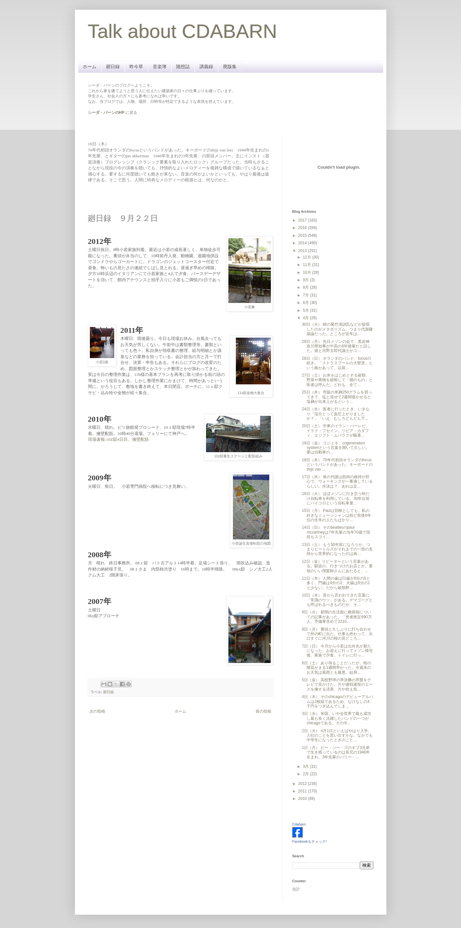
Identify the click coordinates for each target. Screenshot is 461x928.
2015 (303, 235)
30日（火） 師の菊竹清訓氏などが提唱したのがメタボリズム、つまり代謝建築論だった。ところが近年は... (337, 329)
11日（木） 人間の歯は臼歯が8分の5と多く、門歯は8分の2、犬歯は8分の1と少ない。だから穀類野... (336, 583)
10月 (307, 272)
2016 (303, 227)
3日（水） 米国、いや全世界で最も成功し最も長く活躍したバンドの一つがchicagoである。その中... (336, 718)
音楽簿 (159, 66)
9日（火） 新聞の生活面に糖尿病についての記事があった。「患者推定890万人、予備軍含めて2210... (336, 617)
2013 (303, 250)
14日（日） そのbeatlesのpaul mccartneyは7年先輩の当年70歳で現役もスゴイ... (336, 532)
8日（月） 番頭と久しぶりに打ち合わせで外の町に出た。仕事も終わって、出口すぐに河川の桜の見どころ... (337, 634)
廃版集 (230, 66)
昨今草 (136, 66)
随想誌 (183, 66)
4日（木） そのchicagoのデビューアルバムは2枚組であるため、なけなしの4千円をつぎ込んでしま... (337, 701)
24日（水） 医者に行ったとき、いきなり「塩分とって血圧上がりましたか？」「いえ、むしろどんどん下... (336, 414)
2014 (303, 243)
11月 (307, 264)
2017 (303, 220)
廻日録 (113, 66)
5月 (306, 310)
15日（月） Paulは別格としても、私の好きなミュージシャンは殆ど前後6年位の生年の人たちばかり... (336, 515)
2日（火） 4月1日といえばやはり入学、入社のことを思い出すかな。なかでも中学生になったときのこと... (337, 735)
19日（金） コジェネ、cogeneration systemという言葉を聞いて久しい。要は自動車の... (336, 448)
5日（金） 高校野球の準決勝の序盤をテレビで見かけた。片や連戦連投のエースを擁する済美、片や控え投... (337, 685)
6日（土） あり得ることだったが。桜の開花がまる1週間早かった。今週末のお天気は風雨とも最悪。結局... (336, 668)
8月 (306, 287)
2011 (303, 791)
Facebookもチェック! (309, 841)
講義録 (206, 66)
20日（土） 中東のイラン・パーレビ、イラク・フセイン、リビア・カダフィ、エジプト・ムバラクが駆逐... (336, 431)
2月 (306, 774)
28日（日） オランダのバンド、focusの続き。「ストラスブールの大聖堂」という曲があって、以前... (337, 363)
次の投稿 (97, 711)
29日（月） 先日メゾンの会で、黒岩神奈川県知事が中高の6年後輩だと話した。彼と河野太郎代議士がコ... (336, 346)
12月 (307, 257)
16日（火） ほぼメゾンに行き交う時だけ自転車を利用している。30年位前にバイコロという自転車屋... (336, 498)
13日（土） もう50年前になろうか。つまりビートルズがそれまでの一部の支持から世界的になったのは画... (337, 549)
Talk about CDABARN (182, 31)
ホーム (89, 66)
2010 (303, 798)
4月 (306, 318)
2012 (303, 783)
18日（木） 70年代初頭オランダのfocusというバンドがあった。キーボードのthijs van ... (337, 465)
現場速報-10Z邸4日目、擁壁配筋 (118, 439)
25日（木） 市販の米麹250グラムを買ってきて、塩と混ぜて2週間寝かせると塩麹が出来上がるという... (337, 397)
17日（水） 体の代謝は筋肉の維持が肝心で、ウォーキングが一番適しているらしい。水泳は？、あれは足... (337, 481)
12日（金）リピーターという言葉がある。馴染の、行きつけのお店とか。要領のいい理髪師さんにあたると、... (337, 566)
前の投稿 (263, 711)
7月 (306, 295)
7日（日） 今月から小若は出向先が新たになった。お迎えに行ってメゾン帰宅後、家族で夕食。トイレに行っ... (337, 651)
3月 (306, 766)
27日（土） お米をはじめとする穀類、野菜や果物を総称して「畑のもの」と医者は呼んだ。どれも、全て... (337, 380)
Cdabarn (299, 824)
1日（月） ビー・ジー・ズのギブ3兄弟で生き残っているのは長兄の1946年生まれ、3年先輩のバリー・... (336, 752)
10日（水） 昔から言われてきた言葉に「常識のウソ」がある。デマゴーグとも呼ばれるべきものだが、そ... (337, 600)
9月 (306, 280)
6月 (306, 302)
